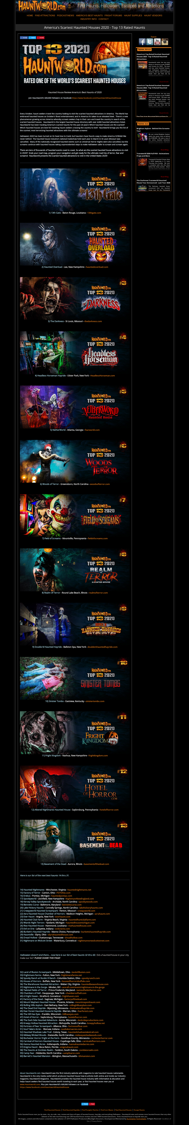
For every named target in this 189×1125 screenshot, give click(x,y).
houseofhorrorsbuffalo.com (76, 981)
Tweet (153, 36)
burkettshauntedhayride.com (96, 931)
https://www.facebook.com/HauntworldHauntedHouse (96, 98)
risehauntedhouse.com (79, 925)
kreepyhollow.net (96, 1023)
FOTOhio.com (63, 892)
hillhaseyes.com (70, 1014)
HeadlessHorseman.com (102, 375)
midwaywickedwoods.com (88, 1035)
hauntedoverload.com (97, 267)
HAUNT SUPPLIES (133, 15)
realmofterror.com (98, 592)
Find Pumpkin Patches (90, 1110)
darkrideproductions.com (90, 1020)
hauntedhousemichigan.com (80, 922)
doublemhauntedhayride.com (102, 646)
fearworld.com (92, 429)
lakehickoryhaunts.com (91, 907)
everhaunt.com (62, 916)
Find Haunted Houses (52, 1110)
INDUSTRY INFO (88, 19)
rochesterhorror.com (101, 1038)
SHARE (25, 38)
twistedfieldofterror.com (89, 990)
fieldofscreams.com (98, 538)
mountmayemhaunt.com (87, 1002)
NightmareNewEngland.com (80, 898)
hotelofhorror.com (109, 809)
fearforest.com (85, 1011)
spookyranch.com (91, 978)
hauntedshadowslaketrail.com (83, 1032)
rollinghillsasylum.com (80, 1005)
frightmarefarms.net (71, 975)
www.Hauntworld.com (30, 1084)
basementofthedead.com (96, 864)
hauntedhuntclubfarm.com (82, 919)
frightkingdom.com (98, 755)
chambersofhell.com (76, 993)
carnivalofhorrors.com (94, 1041)
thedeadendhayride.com (82, 1008)
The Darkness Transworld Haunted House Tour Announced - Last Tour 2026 (153, 181)
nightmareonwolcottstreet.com (93, 940)
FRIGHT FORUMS (113, 15)
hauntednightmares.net (79, 889)
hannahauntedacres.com (81, 1044)
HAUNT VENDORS (153, 15)
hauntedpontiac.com (61, 895)
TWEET (33, 38)
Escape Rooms (139, 1110)
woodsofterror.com (100, 484)
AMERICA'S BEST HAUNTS (89, 15)
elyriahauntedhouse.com (60, 934)
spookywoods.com (88, 901)
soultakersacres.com (71, 1029)
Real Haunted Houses (123, 1110)
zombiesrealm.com (88, 1050)
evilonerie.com (62, 928)
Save (92, 1104)
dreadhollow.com (73, 937)
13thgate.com (94, 212)
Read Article (164, 82)
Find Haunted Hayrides (71, 1110)
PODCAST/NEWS (65, 15)
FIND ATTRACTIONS (45, 15)
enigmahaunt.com (69, 1047)
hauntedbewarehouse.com (95, 984)
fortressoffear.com (77, 1026)
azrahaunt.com (102, 913)
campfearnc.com (71, 1053)
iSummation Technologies (136, 1119)
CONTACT (104, 19)
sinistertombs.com (95, 701)
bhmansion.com (87, 1056)
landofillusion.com (81, 972)
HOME (30, 15)
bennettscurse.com (72, 904)
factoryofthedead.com (75, 999)
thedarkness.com (93, 321)
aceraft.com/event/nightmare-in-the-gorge (83, 987)
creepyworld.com (86, 910)
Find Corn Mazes (107, 1110)
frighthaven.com (70, 996)
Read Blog (165, 150)
